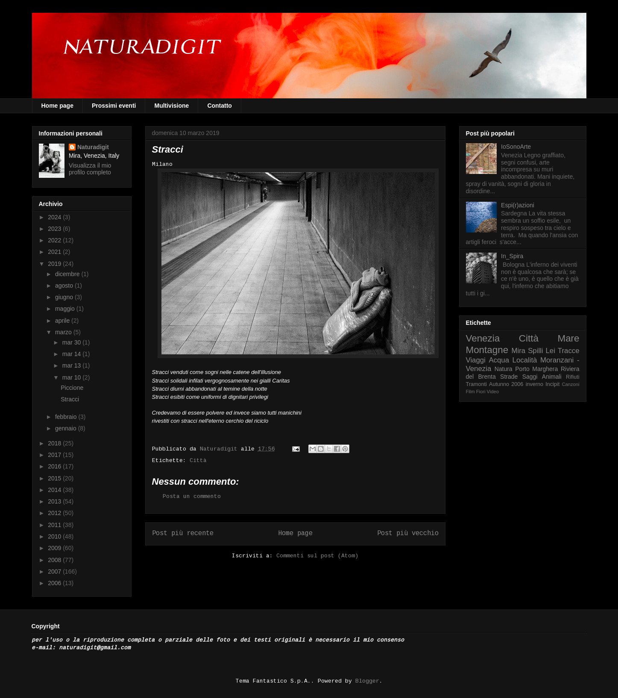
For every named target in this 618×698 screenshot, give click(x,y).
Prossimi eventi (114, 105)
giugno (65, 297)
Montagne (487, 350)
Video (493, 391)
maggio (65, 308)
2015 (55, 478)
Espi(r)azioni (517, 205)
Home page (57, 105)
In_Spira (512, 256)
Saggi (530, 376)
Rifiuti (573, 377)
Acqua (499, 360)
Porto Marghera (536, 368)
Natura (504, 368)
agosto (65, 285)
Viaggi (476, 360)
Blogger (367, 681)
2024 (55, 217)
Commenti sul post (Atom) (317, 556)
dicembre (68, 274)
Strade (509, 376)
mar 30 (72, 342)
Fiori (481, 391)
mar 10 (72, 377)
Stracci (70, 399)
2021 (55, 251)
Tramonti (476, 384)
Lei (550, 351)
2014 (55, 489)
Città (198, 460)
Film (470, 391)
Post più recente (183, 533)
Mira (519, 351)
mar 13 (72, 365)
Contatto (219, 105)
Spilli (535, 351)
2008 (55, 560)
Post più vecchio (408, 533)
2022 (55, 240)
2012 (55, 513)
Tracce (569, 351)
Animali (552, 376)
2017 (55, 454)
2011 (55, 524)
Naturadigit (220, 449)
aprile (63, 320)
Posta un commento (192, 496)
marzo (64, 332)
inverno (534, 384)
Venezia (483, 338)
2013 (55, 501)
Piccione (72, 387)
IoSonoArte (516, 146)
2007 (55, 571)
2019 (55, 263)
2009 (55, 548)
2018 (55, 443)
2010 (55, 536)
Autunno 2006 (506, 384)
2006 (55, 583)
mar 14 (72, 353)
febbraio (66, 416)
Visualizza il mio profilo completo (90, 169)
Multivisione (171, 105)
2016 (55, 466)
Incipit (552, 384)
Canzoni (571, 384)
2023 (55, 228)
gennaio (66, 428)
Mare (568, 338)
